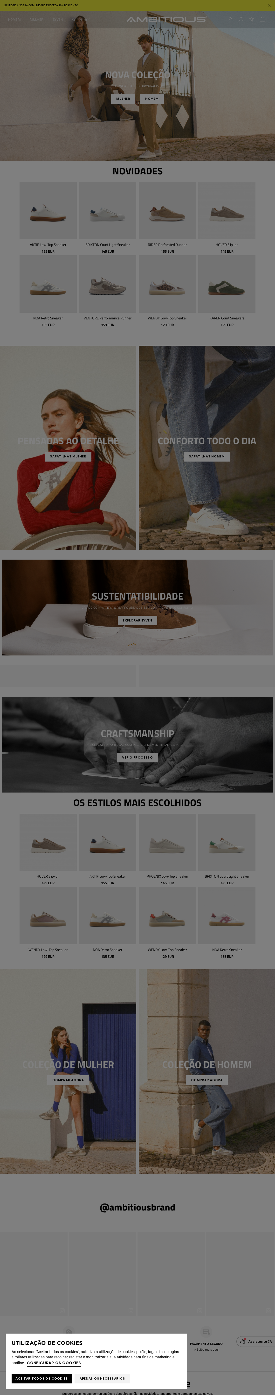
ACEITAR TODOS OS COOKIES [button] (41, 1378)
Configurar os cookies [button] (54, 1363)
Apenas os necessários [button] (102, 1378)
